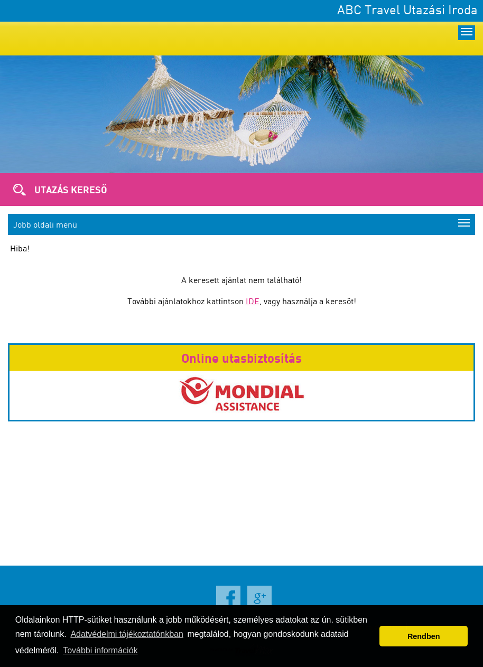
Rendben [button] (423, 636)
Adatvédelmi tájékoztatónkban (126, 634)
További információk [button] (100, 650)
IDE (252, 301)
